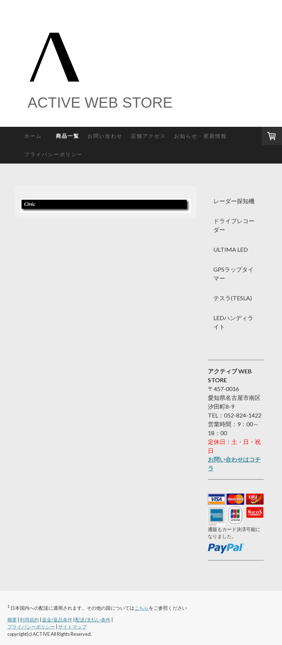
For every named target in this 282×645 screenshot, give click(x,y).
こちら (141, 608)
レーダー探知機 (233, 200)
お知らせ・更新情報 (200, 136)
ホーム (36, 136)
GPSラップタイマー (233, 274)
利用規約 (29, 620)
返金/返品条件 (57, 620)
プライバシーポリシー (53, 154)
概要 (12, 620)
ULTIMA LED (230, 249)
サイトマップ (72, 627)
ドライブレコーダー (233, 225)
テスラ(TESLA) (232, 297)
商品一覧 (67, 136)
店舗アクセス (148, 136)
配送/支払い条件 (93, 620)
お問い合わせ (105, 136)
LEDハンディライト (233, 322)
